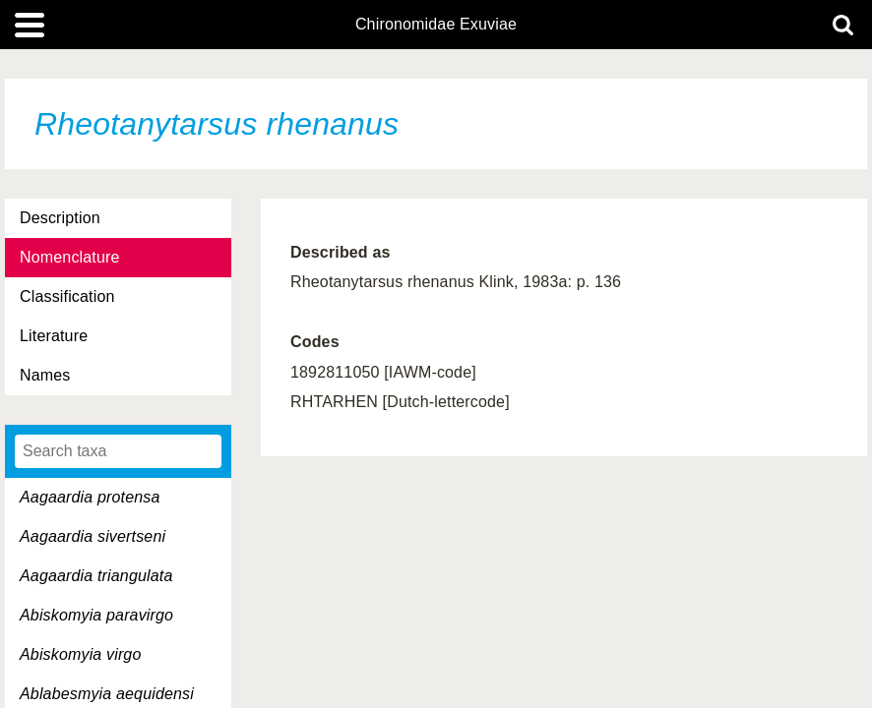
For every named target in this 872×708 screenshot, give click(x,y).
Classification (67, 296)
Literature (54, 335)
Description (60, 217)
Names (45, 375)
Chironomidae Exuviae (436, 24)
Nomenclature (70, 257)
